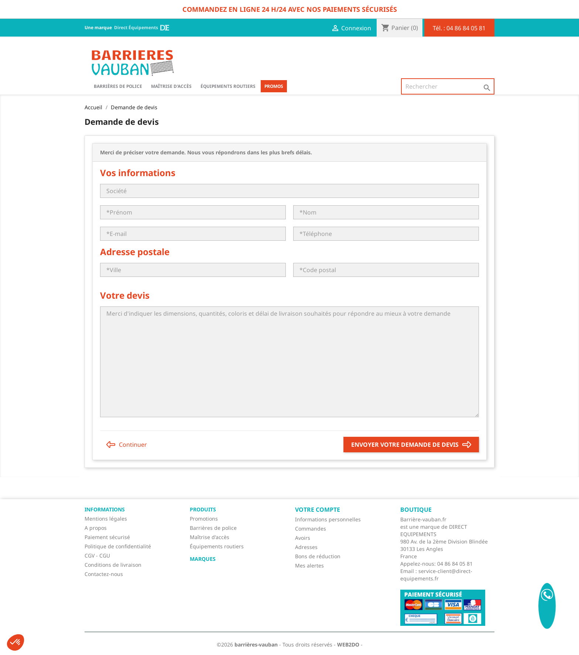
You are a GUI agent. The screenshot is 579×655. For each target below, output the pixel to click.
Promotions (204, 518)
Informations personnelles (328, 519)
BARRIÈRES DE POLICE (118, 86)
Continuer (126, 444)
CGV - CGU (97, 555)
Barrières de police (213, 527)
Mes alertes (309, 565)
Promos (273, 86)
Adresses (306, 547)
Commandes (310, 528)
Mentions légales (106, 518)
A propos (96, 527)
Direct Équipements (141, 27)
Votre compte (317, 509)
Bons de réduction (317, 556)
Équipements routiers (228, 86)
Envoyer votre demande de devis (411, 444)
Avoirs (302, 537)
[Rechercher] (447, 86)
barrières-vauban (256, 644)
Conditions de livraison (113, 564)
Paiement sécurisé (107, 537)
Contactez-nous (104, 573)
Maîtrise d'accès (171, 86)
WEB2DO (348, 644)
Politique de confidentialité (118, 546)
